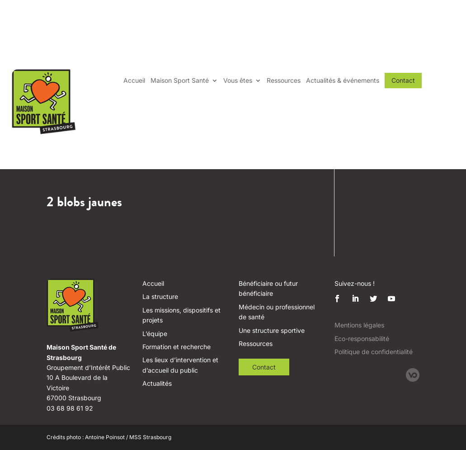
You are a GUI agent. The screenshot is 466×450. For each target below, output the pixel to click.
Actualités (157, 383)
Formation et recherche (176, 347)
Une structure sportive (272, 330)
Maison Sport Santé (180, 80)
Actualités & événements (342, 80)
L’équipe (154, 333)
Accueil (134, 80)
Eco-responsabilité (361, 338)
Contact (403, 80)
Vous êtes (237, 80)
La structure (160, 296)
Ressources (284, 80)
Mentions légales (359, 325)
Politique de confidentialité (373, 351)
